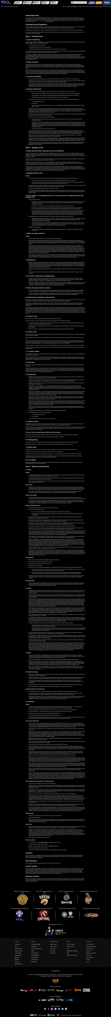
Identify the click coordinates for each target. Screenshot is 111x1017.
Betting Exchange (35, 944)
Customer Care (70, 946)
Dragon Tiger (18, 955)
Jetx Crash (52, 948)
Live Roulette (18, 953)
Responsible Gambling (72, 950)
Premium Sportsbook (36, 948)
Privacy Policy (89, 948)
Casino (18, 2)
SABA (32, 950)
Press (87, 961)
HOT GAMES (36, 2)
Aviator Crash (53, 944)
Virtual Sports (34, 959)
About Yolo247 (89, 944)
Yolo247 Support (71, 944)
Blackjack (17, 959)
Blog (68, 953)
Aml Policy (88, 955)
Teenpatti (17, 961)
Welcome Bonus (19, 964)
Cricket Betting (35, 953)
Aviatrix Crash (53, 946)
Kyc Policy (88, 950)
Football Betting (35, 955)
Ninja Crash (53, 953)
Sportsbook (34, 946)
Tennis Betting (34, 957)
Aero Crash (53, 950)
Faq (68, 948)
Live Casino (17, 944)
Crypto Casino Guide (72, 955)
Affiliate (88, 959)
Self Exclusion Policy (91, 953)
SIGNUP (99, 2)
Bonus (54, 2)
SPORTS (45, 2)
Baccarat (17, 957)
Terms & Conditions (91, 946)
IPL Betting (34, 961)
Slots (16, 946)
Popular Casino (18, 950)
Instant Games (27, 2)
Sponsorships (89, 957)
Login (91, 2)
